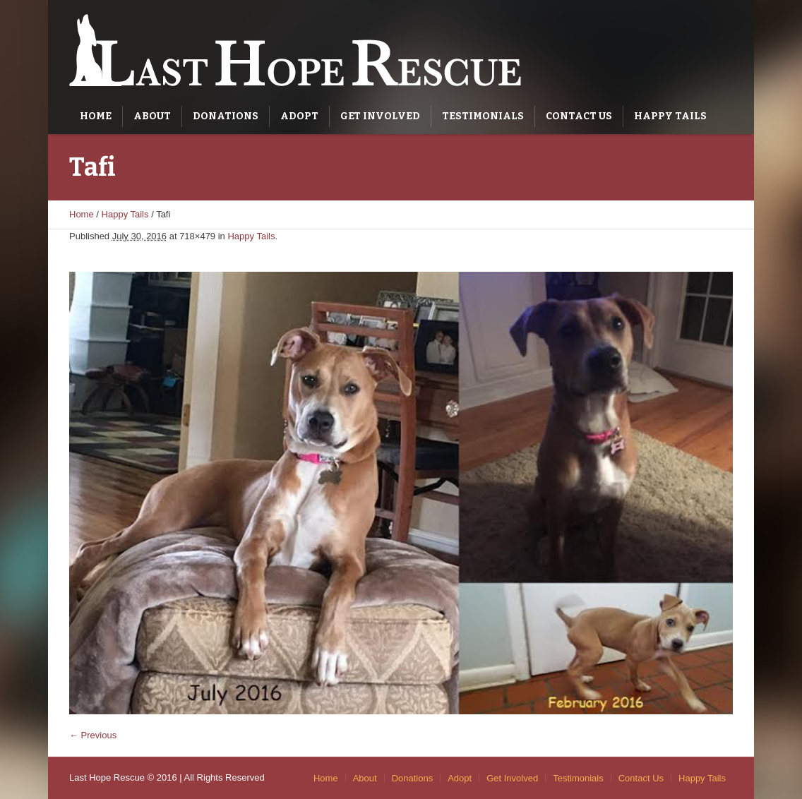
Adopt (460, 778)
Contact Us (641, 778)
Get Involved (512, 778)
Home (81, 214)
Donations (412, 778)
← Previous (92, 735)
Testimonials (578, 778)
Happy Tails (125, 214)
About (365, 778)
